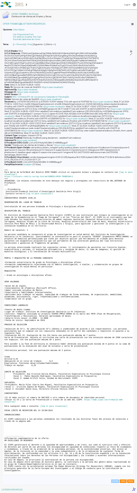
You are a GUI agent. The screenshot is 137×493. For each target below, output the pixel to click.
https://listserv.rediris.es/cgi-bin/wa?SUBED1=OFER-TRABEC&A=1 (38, 176)
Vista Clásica (18, 29)
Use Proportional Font (23, 34)
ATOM (115, 481)
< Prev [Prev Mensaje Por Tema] (29, 44)
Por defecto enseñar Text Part (27, 37)
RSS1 (123, 481)
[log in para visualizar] (52, 87)
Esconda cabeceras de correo (26, 39)
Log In (127, 4)
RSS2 (130, 481)
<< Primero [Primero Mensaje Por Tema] (19, 44)
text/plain (27, 164)
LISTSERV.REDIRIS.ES (12, 489)
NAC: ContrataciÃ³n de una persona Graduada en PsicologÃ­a (40, 97)
